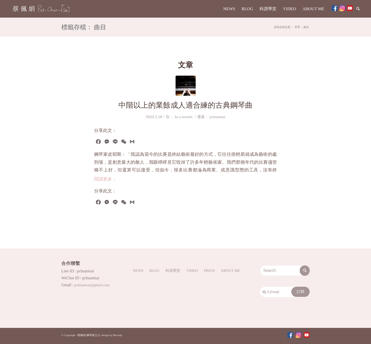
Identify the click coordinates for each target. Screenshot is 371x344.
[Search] (358, 9)
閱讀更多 (105, 179)
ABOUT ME (230, 271)
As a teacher (183, 117)
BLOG (154, 271)
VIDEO (192, 271)
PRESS (209, 271)
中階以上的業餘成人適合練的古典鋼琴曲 (185, 105)
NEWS (138, 271)
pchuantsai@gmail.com (92, 285)
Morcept (117, 335)
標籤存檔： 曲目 (83, 28)
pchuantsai (217, 117)
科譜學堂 (172, 271)
